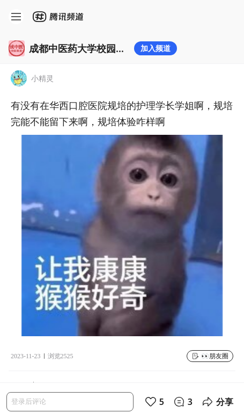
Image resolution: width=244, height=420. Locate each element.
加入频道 (156, 48)
